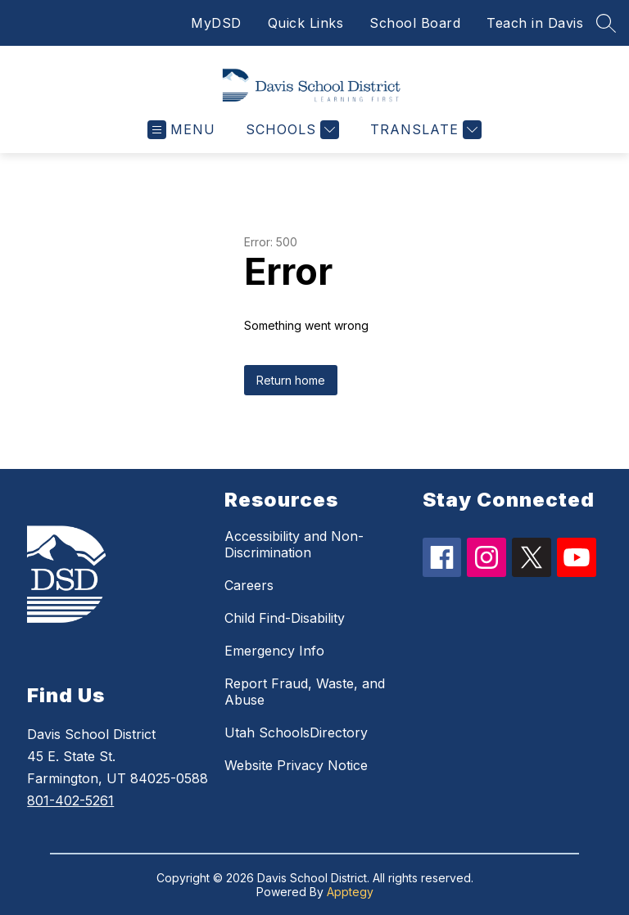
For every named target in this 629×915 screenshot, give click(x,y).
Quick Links (306, 23)
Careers (249, 585)
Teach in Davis (534, 23)
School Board (414, 23)
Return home (290, 380)
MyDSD (216, 23)
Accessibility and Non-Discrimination (294, 544)
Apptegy (350, 892)
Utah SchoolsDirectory (296, 732)
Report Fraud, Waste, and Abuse (304, 691)
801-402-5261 (70, 800)
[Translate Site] (424, 129)
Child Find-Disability (284, 618)
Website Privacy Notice (296, 765)
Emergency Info (274, 650)
